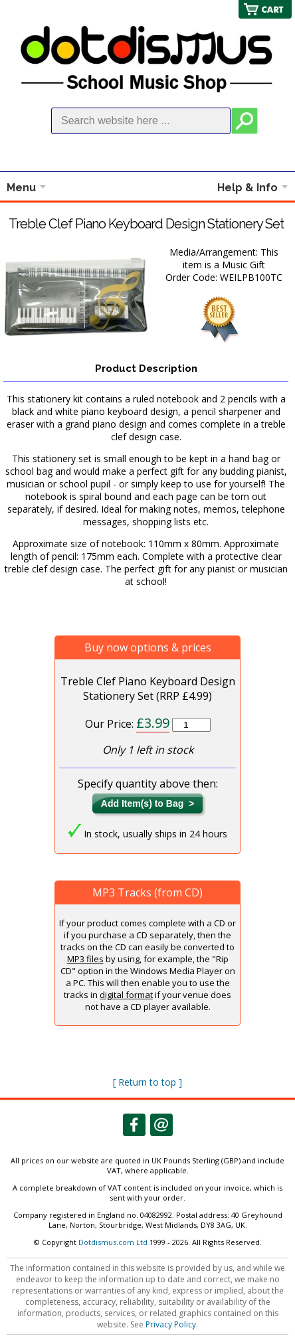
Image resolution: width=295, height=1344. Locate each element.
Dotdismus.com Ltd (113, 1242)
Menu (21, 187)
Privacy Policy (171, 1324)
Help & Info (247, 187)
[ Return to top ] (147, 1082)
